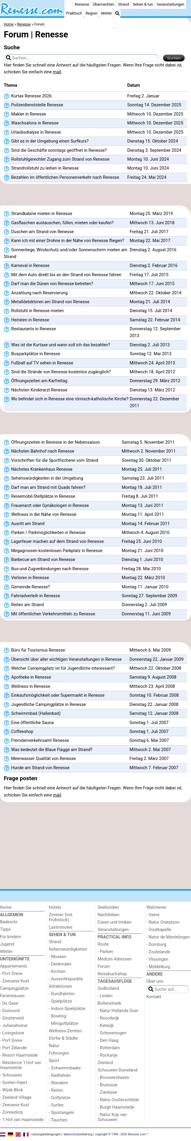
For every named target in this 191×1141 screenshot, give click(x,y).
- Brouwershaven (113, 1077)
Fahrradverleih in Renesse (32, 596)
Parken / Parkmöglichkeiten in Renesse (45, 532)
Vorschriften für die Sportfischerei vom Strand (51, 460)
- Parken (105, 951)
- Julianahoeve (13, 1025)
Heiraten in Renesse (26, 320)
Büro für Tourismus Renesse (34, 650)
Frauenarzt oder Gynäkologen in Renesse (46, 505)
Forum (104, 966)
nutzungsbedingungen (46, 1134)
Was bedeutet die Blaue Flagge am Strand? (48, 750)
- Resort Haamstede (19, 1055)
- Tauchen (58, 1120)
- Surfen (56, 1105)
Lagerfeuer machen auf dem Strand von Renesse (54, 541)
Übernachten (103, 4)
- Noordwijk (108, 1018)
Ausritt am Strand (24, 524)
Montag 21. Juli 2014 (150, 301)
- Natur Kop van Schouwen (112, 1117)
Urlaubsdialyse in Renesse (32, 132)
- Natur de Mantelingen (168, 937)
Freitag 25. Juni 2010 (142, 541)
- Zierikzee (107, 1092)
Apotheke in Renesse (27, 677)
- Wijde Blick (11, 1090)
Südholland (108, 988)
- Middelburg (158, 966)
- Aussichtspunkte (66, 979)
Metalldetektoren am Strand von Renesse (46, 302)
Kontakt (153, 996)
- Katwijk (106, 1025)
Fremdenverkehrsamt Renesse (36, 740)
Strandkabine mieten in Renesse (38, 213)
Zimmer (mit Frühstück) (60, 917)
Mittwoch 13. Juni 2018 (152, 222)
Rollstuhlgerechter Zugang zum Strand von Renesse (56, 159)
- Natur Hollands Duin (118, 1010)
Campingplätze (14, 988)
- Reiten (56, 1090)
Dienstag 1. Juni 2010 (142, 559)
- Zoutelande (158, 951)
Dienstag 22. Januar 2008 (154, 704)
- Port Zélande (13, 1047)
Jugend (7, 944)
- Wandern (58, 1082)
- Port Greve (11, 973)
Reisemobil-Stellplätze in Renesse (39, 496)
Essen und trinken (115, 922)
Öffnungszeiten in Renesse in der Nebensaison (52, 442)
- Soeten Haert (13, 1082)
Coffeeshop (18, 731)
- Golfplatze (60, 1097)
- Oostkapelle (158, 929)
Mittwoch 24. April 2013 (152, 363)
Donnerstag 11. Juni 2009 (146, 614)
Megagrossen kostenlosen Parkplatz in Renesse (53, 551)
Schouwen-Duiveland (117, 1070)
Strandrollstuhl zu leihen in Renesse (41, 168)
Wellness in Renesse (27, 686)
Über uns (154, 981)
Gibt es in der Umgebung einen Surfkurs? (46, 141)
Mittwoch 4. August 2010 (146, 532)
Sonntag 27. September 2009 (149, 595)
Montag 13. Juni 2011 (143, 505)
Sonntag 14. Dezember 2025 (154, 105)
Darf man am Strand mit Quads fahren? (45, 487)
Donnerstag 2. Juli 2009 (144, 604)
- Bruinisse (108, 1085)
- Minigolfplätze (63, 1023)
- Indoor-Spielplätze (67, 1008)
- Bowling (57, 1016)
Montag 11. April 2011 (143, 514)
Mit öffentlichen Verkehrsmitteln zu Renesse (49, 614)
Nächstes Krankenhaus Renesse (38, 469)
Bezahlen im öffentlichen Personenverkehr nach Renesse (61, 177)
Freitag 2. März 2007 (149, 758)
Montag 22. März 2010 (143, 577)
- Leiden (105, 995)
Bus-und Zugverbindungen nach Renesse (46, 569)
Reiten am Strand (24, 605)
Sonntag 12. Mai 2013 (150, 353)
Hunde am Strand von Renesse (37, 768)
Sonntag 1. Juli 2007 (149, 722)
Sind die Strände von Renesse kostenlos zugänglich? (57, 372)
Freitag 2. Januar (143, 96)
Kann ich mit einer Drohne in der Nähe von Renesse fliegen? (64, 241)
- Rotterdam (109, 1047)
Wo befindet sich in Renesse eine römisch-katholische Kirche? (66, 399)
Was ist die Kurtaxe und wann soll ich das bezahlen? (57, 345)
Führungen (59, 1053)
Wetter (106, 13)
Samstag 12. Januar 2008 (154, 713)
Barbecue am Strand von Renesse (39, 559)
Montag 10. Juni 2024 (148, 159)
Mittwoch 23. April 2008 (152, 686)
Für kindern (10, 936)
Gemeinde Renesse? (27, 587)
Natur (54, 1045)
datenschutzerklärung (77, 1134)
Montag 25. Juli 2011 (142, 469)
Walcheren (156, 907)
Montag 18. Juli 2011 (142, 487)
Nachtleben (108, 914)
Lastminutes (60, 927)
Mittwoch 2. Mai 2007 (150, 749)
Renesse (82, 4)
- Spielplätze (60, 1001)
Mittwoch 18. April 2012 (152, 371)
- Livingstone (12, 1033)
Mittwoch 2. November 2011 (149, 451)
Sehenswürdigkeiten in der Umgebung (43, 478)
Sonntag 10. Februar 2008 (154, 695)
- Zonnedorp (11, 1112)
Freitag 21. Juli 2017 (149, 231)
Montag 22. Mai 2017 (150, 240)
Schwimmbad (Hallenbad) (32, 713)
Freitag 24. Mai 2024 (146, 177)
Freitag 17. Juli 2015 (149, 274)
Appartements (13, 966)
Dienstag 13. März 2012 (152, 390)
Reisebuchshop (112, 973)
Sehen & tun (143, 4)
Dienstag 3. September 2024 (154, 150)
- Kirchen (57, 971)
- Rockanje (107, 1055)
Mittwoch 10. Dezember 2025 (155, 114)
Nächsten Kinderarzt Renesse (35, 390)
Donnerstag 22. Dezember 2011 (154, 402)
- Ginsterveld (12, 1018)
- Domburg (156, 944)
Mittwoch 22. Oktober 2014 (155, 292)
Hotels (55, 907)
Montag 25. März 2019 (151, 213)
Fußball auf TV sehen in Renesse (38, 363)
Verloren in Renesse (26, 578)
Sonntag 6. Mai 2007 (149, 740)
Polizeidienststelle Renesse (33, 105)
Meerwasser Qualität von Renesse (40, 758)
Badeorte (8, 922)
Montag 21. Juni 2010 (143, 550)
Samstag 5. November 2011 (148, 442)
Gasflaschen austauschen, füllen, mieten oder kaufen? (59, 223)
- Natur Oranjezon (162, 922)
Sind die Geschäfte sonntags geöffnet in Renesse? (55, 150)
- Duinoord (10, 1010)
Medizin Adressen (115, 959)
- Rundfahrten (62, 993)
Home (6, 907)
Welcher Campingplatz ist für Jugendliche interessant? (59, 668)
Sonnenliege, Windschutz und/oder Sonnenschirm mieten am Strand (65, 253)
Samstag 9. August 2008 (153, 677)
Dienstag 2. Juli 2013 (150, 344)
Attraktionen (60, 986)
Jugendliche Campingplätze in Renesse (45, 704)
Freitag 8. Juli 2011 (140, 496)
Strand (123, 4)
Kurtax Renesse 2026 (28, 96)
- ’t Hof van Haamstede (22, 1119)
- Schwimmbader (65, 1068)
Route (103, 944)
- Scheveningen (112, 1033)
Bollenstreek (109, 1003)
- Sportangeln (61, 1112)
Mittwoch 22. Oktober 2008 (155, 668)
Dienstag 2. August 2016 (153, 249)
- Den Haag (108, 1040)
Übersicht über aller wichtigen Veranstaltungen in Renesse (63, 659)
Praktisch (74, 13)
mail (57, 72)
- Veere (152, 914)
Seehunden (108, 907)
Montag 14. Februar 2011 (146, 523)
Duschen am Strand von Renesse (39, 232)
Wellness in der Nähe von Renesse (40, 514)
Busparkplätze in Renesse (32, 354)
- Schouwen (11, 1075)
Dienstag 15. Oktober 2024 (152, 141)
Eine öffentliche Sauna (29, 723)
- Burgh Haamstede (116, 1107)
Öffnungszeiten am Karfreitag (35, 381)
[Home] (68, 4)
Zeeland (105, 1062)
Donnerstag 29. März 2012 (155, 380)
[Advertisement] (95, 197)
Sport (54, 1060)
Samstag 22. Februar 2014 (155, 320)
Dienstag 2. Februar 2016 (154, 265)
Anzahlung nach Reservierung (36, 293)
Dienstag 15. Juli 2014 (151, 310)
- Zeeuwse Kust (14, 981)
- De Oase (9, 1003)
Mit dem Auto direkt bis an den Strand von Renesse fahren (62, 275)
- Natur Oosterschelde (118, 1099)
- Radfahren (60, 1075)
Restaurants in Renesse (30, 329)
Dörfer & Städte (63, 1038)
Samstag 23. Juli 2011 (143, 478)
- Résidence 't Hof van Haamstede (20, 1065)
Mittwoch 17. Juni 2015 (152, 283)
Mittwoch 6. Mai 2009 (150, 650)
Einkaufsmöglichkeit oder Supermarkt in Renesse (54, 695)
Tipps (5, 929)
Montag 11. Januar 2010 (145, 587)
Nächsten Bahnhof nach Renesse (39, 451)
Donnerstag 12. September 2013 (155, 332)
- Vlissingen (157, 959)
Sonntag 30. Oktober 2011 (147, 460)
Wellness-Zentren (65, 1030)
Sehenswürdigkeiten (68, 949)
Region (91, 13)
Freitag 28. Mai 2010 (141, 568)
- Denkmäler (60, 964)
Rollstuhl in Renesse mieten (34, 311)
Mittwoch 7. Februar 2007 (154, 767)
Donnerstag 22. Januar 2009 (157, 659)
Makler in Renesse (25, 114)
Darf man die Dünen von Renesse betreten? (48, 284)
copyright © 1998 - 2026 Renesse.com (120, 1134)
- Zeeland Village (15, 1097)
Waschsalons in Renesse (31, 123)
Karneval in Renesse (26, 265)
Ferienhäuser (12, 995)
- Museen (57, 956)
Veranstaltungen (170, 4)
